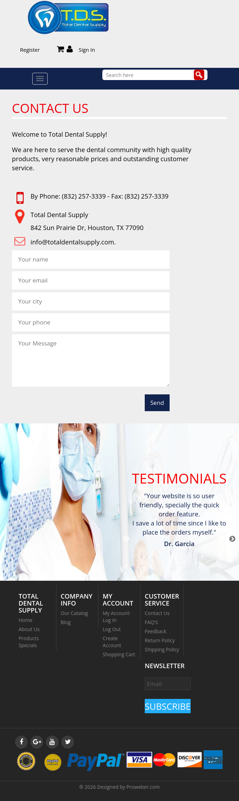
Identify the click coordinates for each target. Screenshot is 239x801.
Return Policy (160, 640)
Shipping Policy (162, 649)
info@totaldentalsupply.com (72, 242)
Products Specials (29, 642)
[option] (179, 521)
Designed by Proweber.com (128, 787)
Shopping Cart (119, 654)
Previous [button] (126, 539)
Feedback (155, 631)
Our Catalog (74, 613)
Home (26, 620)
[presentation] (65, 405)
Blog (66, 622)
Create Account (112, 642)
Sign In (87, 49)
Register (30, 49)
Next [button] (232, 539)
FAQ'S (151, 622)
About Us (29, 629)
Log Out (112, 629)
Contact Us (157, 613)
